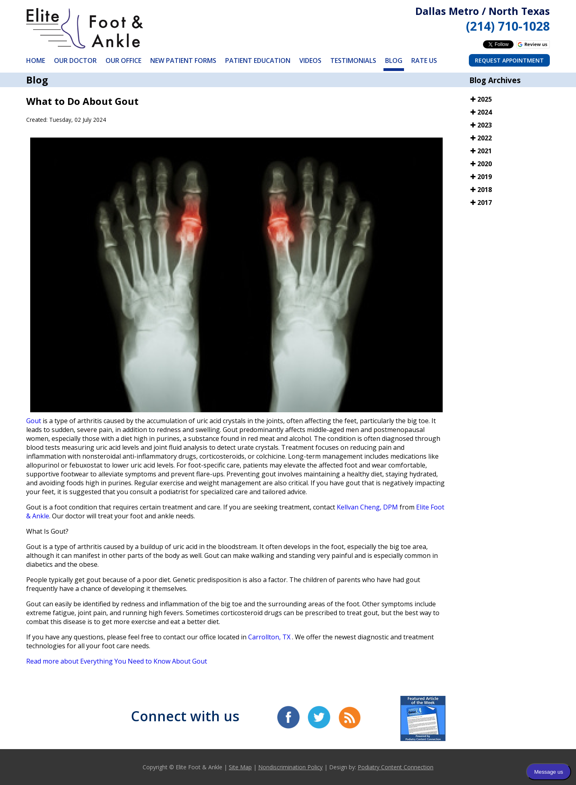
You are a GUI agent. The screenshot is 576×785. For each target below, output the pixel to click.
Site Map (240, 767)
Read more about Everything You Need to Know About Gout (116, 661)
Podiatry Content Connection (395, 767)
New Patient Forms (183, 60)
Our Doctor (75, 60)
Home (35, 60)
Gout (34, 420)
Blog (393, 60)
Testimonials (353, 60)
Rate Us (424, 60)
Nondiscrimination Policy (290, 767)
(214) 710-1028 (508, 26)
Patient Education (257, 60)
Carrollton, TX (269, 637)
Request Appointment (509, 60)
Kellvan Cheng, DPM (367, 507)
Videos (310, 60)
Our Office (123, 60)
